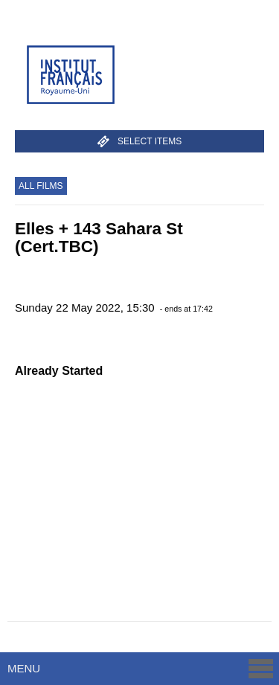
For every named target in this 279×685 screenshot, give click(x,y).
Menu (141, 668)
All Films (41, 186)
